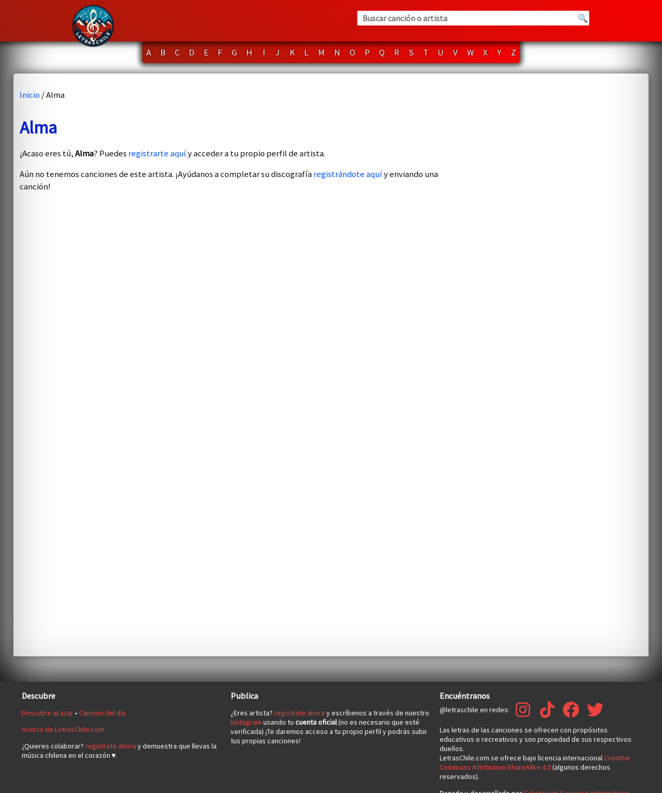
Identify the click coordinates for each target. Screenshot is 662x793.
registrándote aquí (347, 174)
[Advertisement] (559, 365)
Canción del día (102, 712)
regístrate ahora (110, 746)
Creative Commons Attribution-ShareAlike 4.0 (535, 762)
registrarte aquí (157, 153)
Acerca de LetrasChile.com (63, 729)
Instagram (246, 722)
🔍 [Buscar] (583, 18)
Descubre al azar (47, 712)
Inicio (30, 94)
